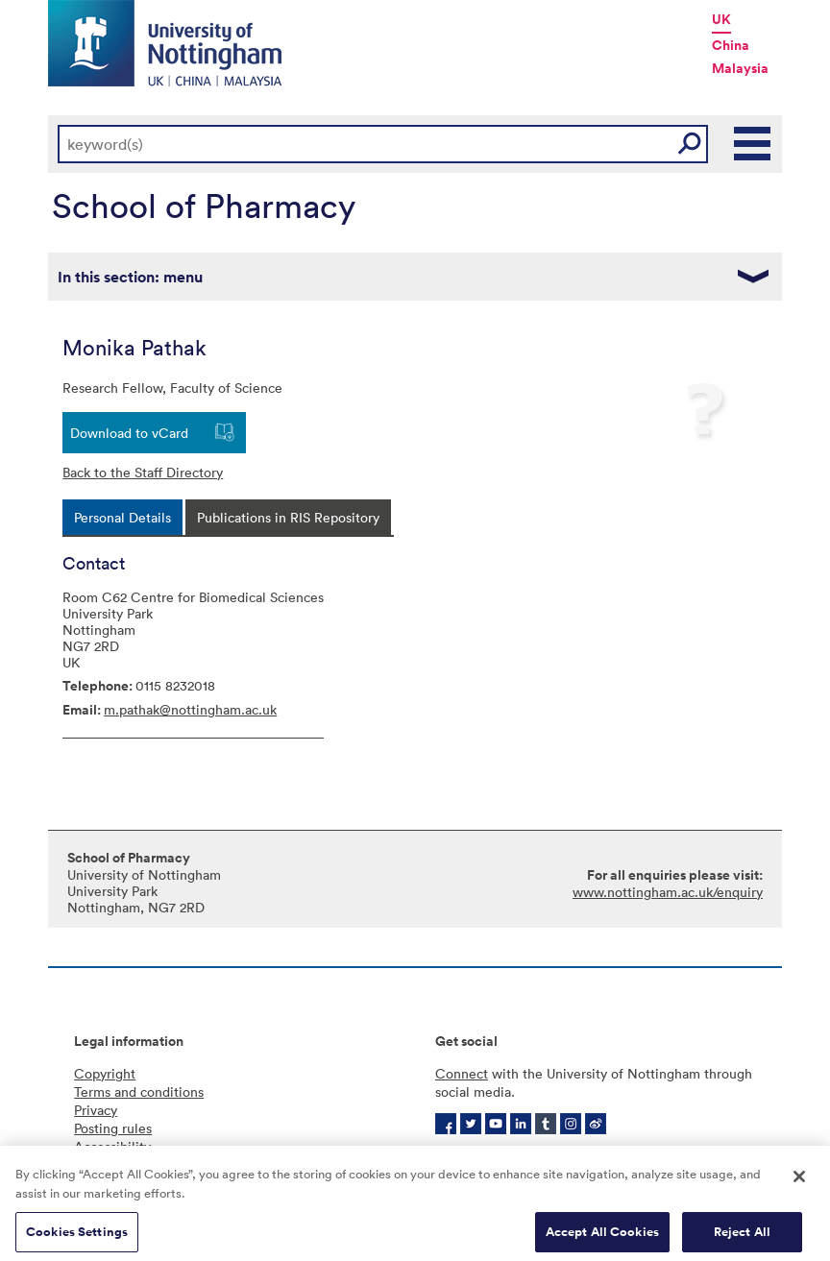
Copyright (104, 1073)
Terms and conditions (139, 1091)
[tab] (122, 517)
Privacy (95, 1110)
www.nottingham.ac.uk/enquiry (668, 892)
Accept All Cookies (602, 1239)
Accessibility (112, 1146)
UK (721, 19)
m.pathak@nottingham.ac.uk (190, 709)
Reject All (742, 1239)
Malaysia (740, 68)
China (730, 45)
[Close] (799, 1184)
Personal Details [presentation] (122, 517)
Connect (461, 1073)
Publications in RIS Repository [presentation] (288, 517)
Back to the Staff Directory (142, 472)
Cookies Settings (77, 1239)
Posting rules (113, 1128)
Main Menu (753, 144)
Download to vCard (129, 433)
